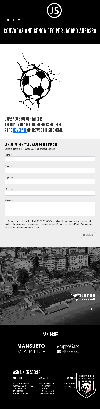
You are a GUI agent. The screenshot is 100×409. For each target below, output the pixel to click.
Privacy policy (70, 384)
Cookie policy (69, 387)
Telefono (9, 189)
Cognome (9, 177)
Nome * (8, 155)
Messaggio (10, 200)
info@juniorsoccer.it (46, 391)
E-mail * (8, 166)
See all (91, 309)
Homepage (20, 130)
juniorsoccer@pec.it (46, 393)
